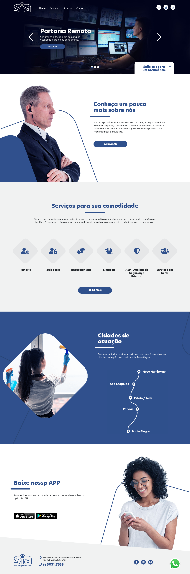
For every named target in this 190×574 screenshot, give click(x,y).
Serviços (68, 8)
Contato (80, 8)
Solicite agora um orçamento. (156, 68)
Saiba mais (110, 144)
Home (42, 8)
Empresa (55, 8)
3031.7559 (53, 564)
